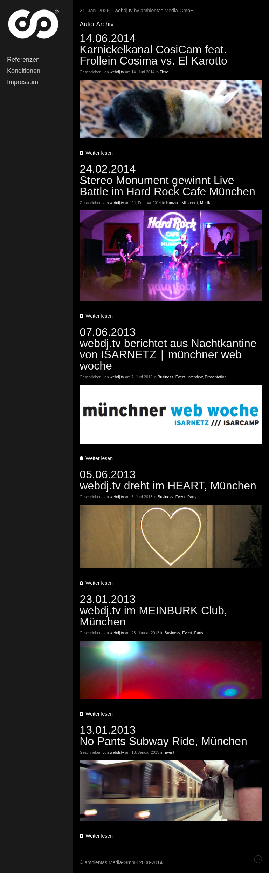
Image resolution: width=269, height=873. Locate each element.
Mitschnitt (189, 203)
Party (191, 497)
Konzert (172, 203)
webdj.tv (117, 72)
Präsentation (216, 377)
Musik (205, 203)
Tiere (164, 72)
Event (180, 377)
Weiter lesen (99, 153)
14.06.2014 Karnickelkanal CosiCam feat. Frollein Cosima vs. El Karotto (153, 49)
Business (165, 377)
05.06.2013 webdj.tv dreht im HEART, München (168, 480)
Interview (194, 377)
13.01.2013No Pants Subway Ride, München (163, 735)
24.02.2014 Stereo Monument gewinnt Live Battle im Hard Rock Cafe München (167, 180)
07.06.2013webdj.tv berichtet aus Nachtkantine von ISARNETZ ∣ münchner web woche (168, 349)
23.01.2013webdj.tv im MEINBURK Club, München (153, 610)
